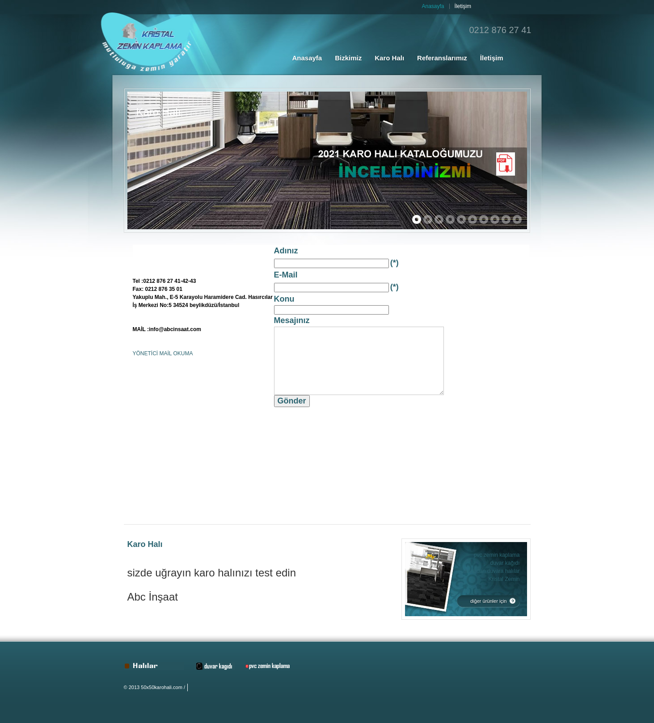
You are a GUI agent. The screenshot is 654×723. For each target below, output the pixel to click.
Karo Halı (389, 58)
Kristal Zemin (503, 579)
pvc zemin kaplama (497, 555)
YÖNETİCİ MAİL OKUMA (163, 353)
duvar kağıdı (504, 563)
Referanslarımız (442, 58)
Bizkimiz (348, 58)
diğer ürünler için (488, 601)
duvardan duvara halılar (491, 571)
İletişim (491, 58)
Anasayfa (307, 58)
